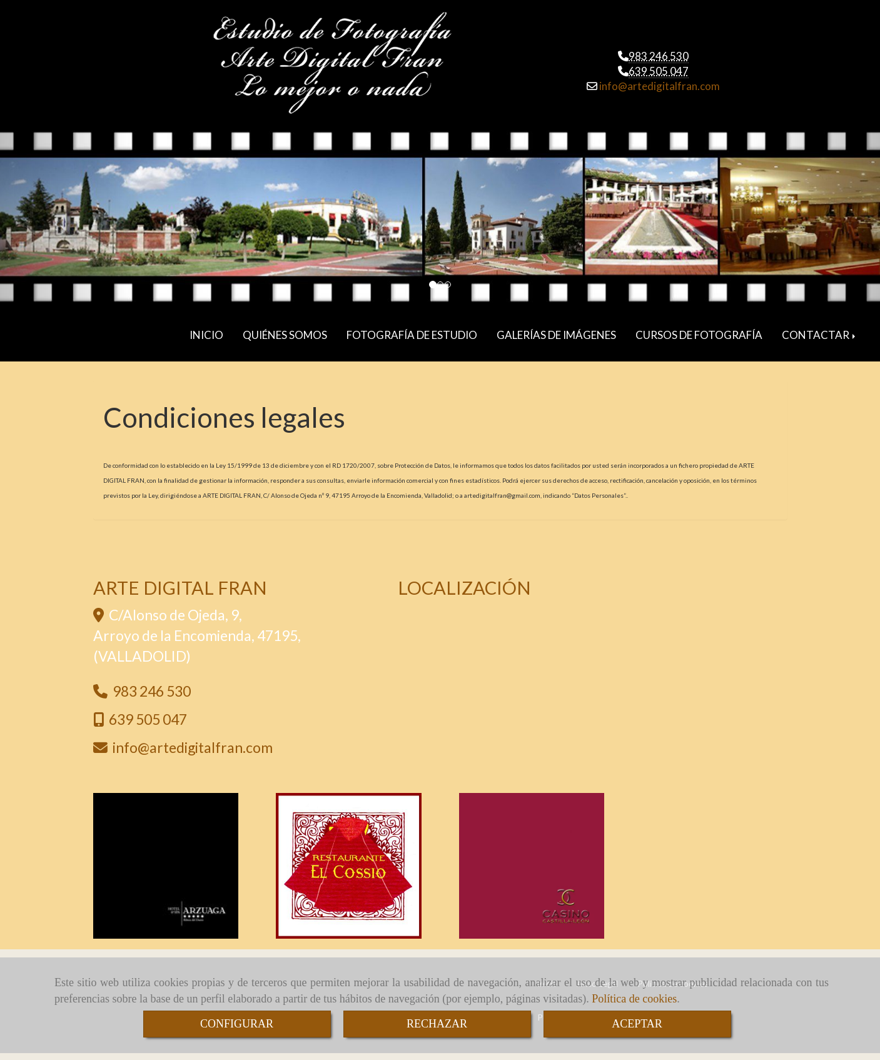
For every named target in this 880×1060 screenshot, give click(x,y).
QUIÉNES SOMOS (285, 334)
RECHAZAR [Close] (437, 1023)
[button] (66, 219)
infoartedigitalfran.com (658, 86)
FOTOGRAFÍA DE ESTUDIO (411, 334)
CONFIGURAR (236, 1023)
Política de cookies (634, 998)
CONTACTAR (819, 334)
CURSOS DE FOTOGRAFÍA (698, 334)
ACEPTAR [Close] (637, 1023)
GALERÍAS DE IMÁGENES (556, 334)
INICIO (206, 334)
